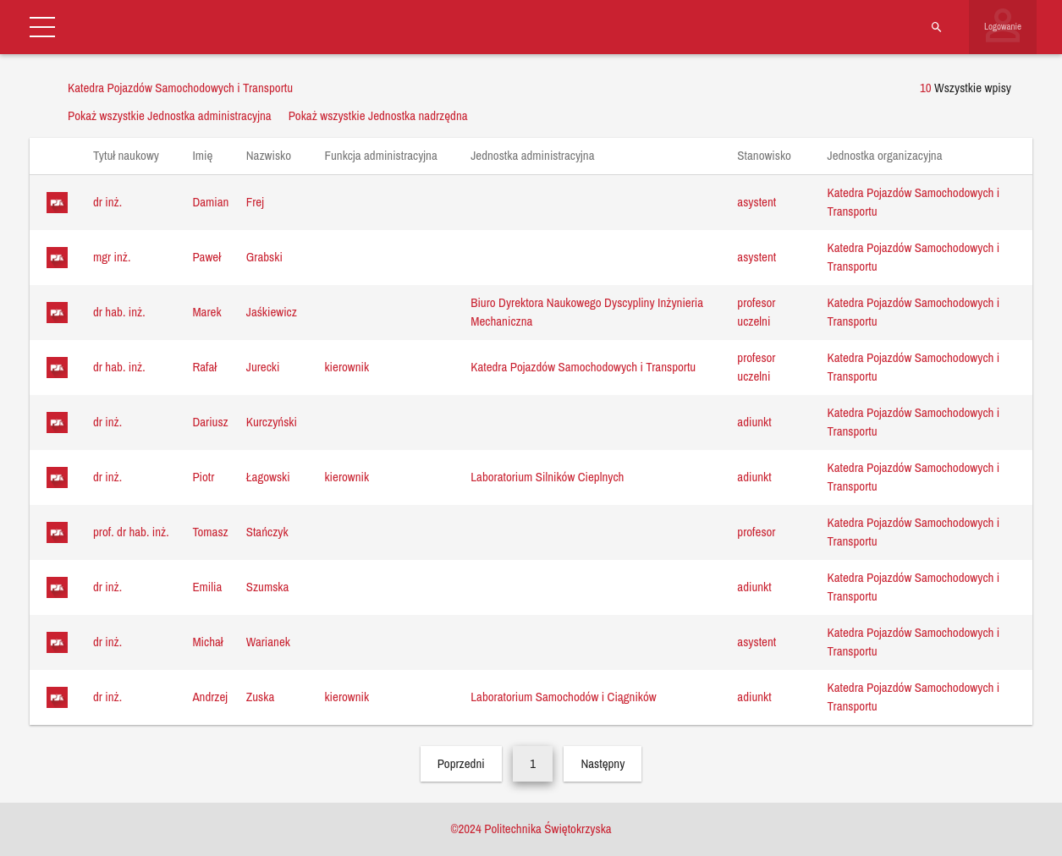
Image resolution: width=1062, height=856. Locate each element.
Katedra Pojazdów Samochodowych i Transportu (583, 367)
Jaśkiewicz (271, 312)
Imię (210, 155)
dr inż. (107, 202)
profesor (756, 531)
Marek (206, 312)
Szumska (267, 586)
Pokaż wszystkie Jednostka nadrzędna (378, 115)
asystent (756, 202)
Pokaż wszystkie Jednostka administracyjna (170, 115)
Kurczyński (271, 422)
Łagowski (268, 477)
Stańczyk (267, 531)
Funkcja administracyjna (389, 155)
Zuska (260, 696)
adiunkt (754, 422)
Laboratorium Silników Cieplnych (547, 477)
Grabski (264, 257)
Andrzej (210, 696)
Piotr (203, 477)
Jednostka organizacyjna (893, 155)
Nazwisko (277, 155)
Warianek (268, 641)
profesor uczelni (756, 312)
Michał (207, 641)
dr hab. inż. (119, 312)
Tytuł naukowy (134, 155)
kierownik (346, 367)
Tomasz (210, 531)
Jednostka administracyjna (540, 155)
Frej (255, 202)
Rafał (204, 367)
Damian (210, 202)
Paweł (206, 257)
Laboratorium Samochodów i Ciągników (563, 696)
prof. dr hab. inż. (131, 531)
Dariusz (210, 422)
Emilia (207, 586)
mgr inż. (111, 257)
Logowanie (1002, 26)
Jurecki (263, 367)
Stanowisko (772, 155)
